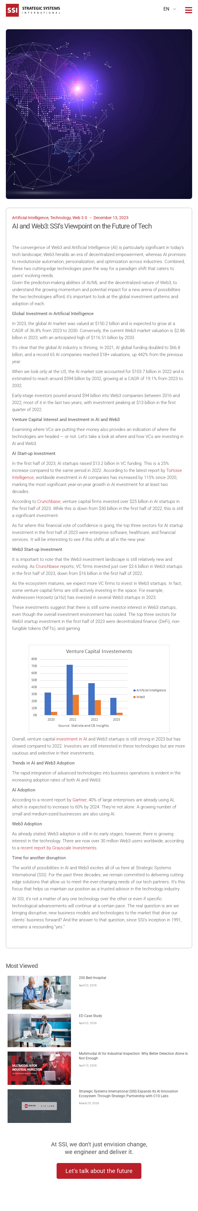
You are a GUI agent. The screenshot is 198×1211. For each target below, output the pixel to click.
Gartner (79, 800)
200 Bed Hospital (92, 978)
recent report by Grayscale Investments (59, 848)
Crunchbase (48, 501)
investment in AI (71, 739)
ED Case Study (90, 1016)
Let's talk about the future (99, 1170)
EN (166, 9)
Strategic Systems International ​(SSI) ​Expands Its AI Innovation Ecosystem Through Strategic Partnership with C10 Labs (128, 1093)
